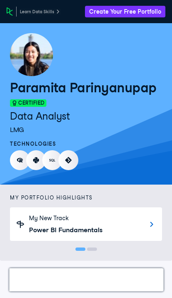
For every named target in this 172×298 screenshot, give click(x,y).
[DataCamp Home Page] (10, 11)
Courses (115, 280)
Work (26, 280)
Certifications (69, 280)
